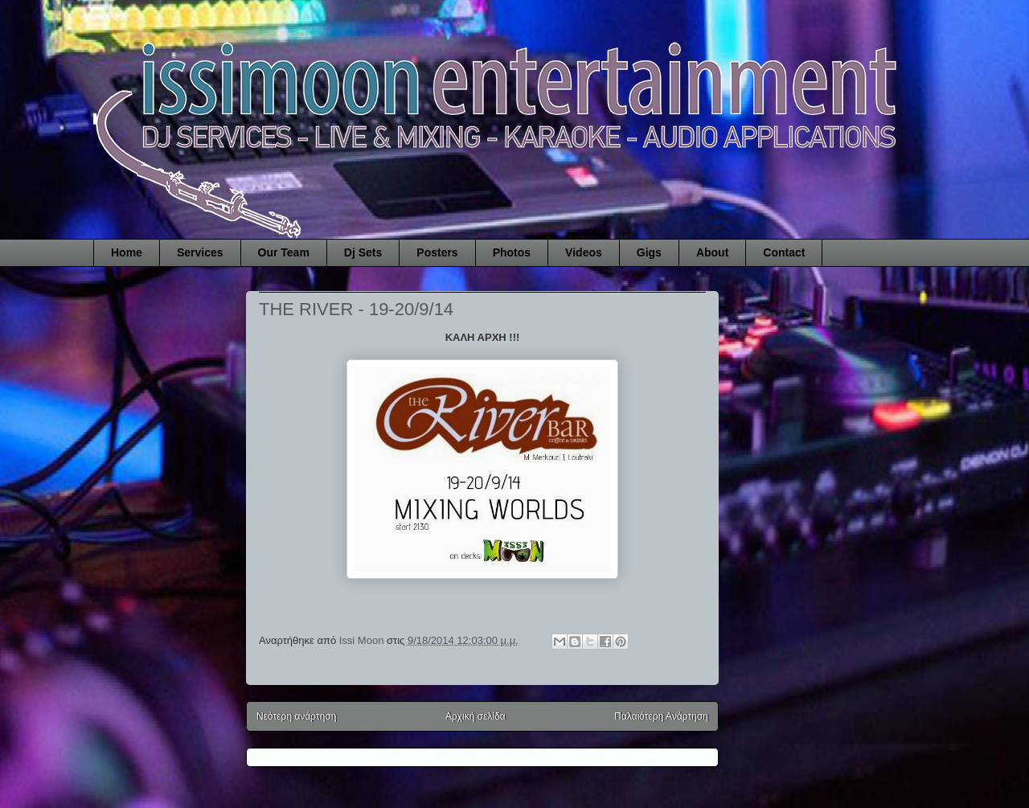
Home (126, 252)
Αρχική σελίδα (475, 716)
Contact (784, 252)
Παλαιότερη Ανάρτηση (661, 716)
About (712, 252)
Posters (436, 252)
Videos (583, 252)
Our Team (284, 252)
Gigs (649, 252)
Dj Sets (363, 252)
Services (200, 252)
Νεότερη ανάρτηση (296, 716)
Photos (512, 252)
